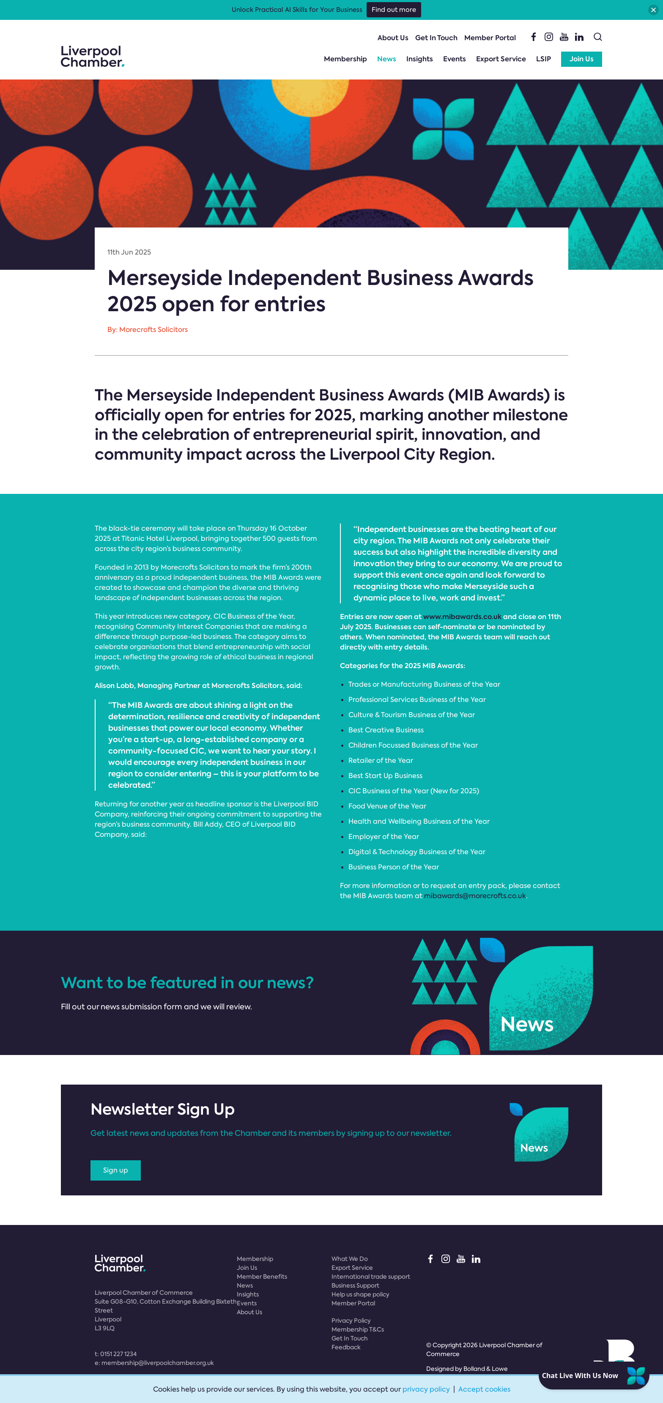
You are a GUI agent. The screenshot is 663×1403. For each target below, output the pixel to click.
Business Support (355, 1285)
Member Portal (490, 38)
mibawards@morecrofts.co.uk (475, 895)
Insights (419, 59)
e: (154, 1363)
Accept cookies (484, 1389)
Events (454, 59)
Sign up (115, 1170)
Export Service (501, 59)
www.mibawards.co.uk (462, 617)
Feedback (346, 1347)
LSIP (543, 59)
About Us (393, 38)
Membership (345, 59)
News (386, 59)
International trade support (371, 1276)
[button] (653, 10)
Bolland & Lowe (485, 1369)
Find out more (394, 9)
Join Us (582, 59)
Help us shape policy (360, 1294)
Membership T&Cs (358, 1329)
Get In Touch (436, 38)
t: (116, 1354)
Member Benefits (262, 1276)
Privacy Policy (351, 1320)
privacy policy (426, 1389)
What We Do (350, 1259)
